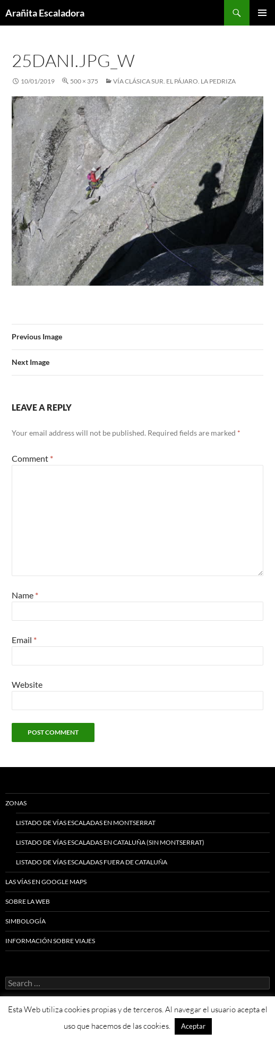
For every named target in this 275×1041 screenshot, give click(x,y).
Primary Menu (262, 13)
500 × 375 (84, 81)
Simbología (25, 921)
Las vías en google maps (46, 882)
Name (25, 595)
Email (24, 640)
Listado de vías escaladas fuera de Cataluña (91, 862)
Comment (32, 458)
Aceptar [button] (193, 1026)
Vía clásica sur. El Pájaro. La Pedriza (174, 81)
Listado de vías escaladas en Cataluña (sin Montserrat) (110, 842)
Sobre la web (27, 901)
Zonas (16, 803)
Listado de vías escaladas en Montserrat (86, 823)
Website (27, 684)
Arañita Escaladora (44, 13)
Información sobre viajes (50, 941)
